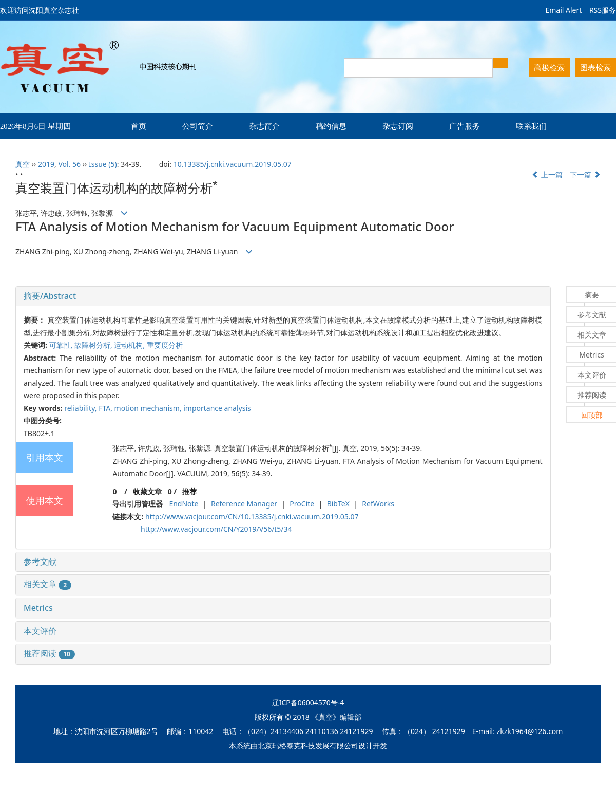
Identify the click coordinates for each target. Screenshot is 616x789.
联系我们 (531, 126)
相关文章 (47, 584)
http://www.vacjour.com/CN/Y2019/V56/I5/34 (216, 529)
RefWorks (378, 504)
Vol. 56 (69, 164)
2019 (46, 164)
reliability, (81, 408)
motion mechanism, (149, 408)
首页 (138, 126)
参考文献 (40, 561)
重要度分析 (165, 345)
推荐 (189, 491)
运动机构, (130, 345)
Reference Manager (244, 504)
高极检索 (549, 67)
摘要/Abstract (50, 296)
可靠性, (61, 345)
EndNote (183, 504)
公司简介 (197, 126)
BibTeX (338, 504)
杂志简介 (264, 126)
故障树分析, (94, 345)
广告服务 (464, 126)
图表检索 (595, 67)
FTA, (106, 408)
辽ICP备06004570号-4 (308, 702)
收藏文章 (147, 491)
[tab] (283, 296)
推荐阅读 (49, 653)
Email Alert (563, 10)
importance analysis (217, 408)
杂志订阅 (397, 126)
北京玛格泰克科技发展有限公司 (308, 745)
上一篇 (547, 174)
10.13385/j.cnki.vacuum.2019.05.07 (233, 164)
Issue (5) (103, 164)
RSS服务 (602, 10)
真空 (22, 164)
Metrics (38, 607)
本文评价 (40, 630)
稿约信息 (331, 126)
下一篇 (585, 174)
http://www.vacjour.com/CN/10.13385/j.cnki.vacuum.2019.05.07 (252, 516)
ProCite (302, 504)
